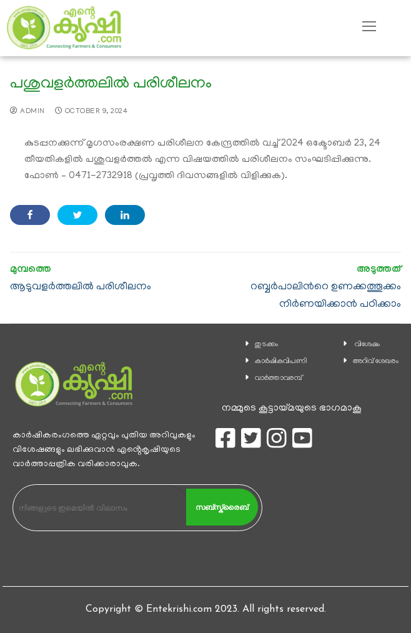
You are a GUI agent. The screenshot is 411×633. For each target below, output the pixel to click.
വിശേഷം (367, 345)
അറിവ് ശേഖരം (376, 361)
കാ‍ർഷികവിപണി (281, 361)
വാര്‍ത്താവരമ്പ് (278, 378)
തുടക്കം (266, 345)
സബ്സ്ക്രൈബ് (222, 507)
